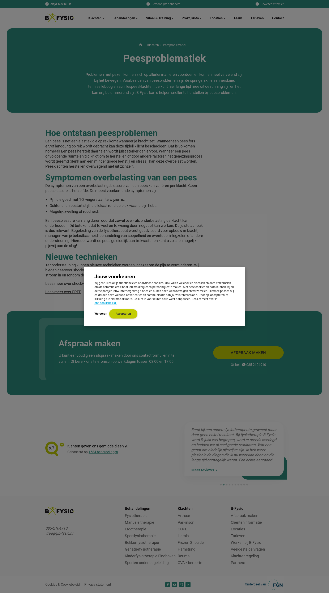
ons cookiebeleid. (105, 303)
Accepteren (123, 313)
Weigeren (100, 313)
